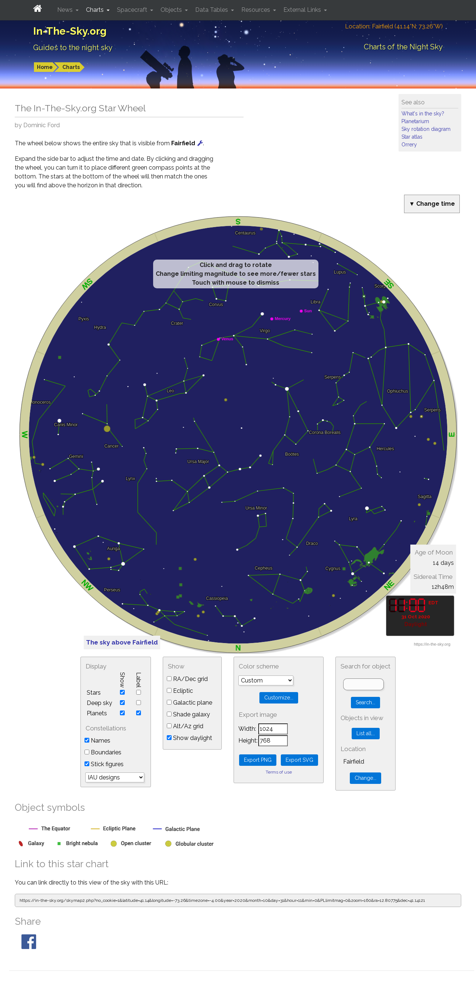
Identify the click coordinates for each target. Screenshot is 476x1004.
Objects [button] (172, 9)
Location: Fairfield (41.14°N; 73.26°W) (394, 26)
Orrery (409, 144)
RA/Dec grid (187, 678)
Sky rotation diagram (426, 129)
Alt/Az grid (185, 726)
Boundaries (102, 752)
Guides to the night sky (73, 47)
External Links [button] (302, 9)
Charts (71, 67)
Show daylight (189, 737)
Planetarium (415, 121)
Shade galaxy (188, 714)
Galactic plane (189, 702)
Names (97, 740)
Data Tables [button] (212, 9)
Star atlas (411, 137)
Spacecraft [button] (133, 9)
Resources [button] (256, 9)
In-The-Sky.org (70, 31)
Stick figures (104, 764)
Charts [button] (95, 9)
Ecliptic (180, 690)
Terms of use (279, 772)
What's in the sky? (422, 114)
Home (45, 67)
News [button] (65, 9)
